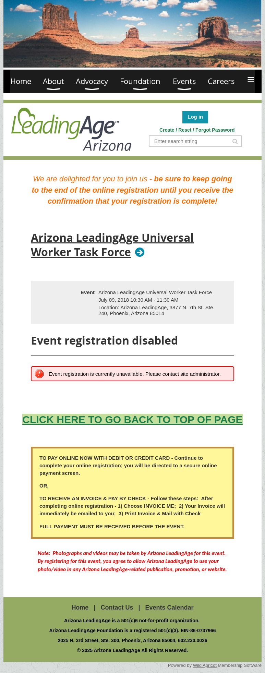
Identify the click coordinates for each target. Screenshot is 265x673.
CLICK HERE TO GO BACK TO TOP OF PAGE (132, 419)
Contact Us (116, 607)
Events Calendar (169, 607)
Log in (195, 117)
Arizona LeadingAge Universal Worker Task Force (112, 245)
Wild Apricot (205, 665)
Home (79, 607)
